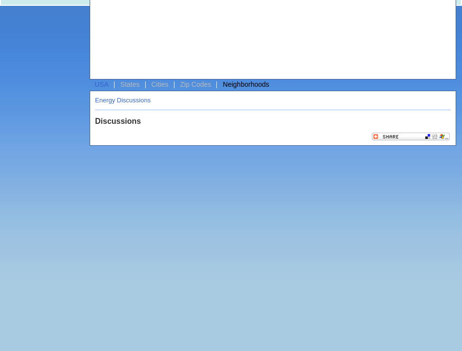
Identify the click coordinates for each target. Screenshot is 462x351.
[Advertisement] (138, 41)
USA (102, 84)
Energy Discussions (123, 100)
